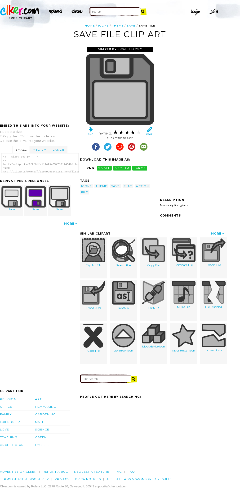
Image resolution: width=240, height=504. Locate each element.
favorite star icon (184, 338)
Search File (123, 252)
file (84, 192)
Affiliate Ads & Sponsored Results (139, 479)
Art (38, 399)
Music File (184, 295)
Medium (40, 149)
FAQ (131, 471)
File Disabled (214, 295)
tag (118, 471)
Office (6, 406)
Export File (214, 252)
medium (122, 168)
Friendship (10, 422)
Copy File (153, 252)
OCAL (123, 49)
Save (11, 198)
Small (21, 149)
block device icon (153, 336)
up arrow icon (123, 338)
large (140, 168)
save (131, 25)
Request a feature (91, 471)
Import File (93, 295)
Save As (123, 295)
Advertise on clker (18, 471)
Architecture (13, 445)
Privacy (62, 479)
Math (39, 422)
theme (118, 25)
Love (4, 429)
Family (6, 414)
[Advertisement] (40, 82)
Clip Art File (93, 252)
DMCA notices (88, 479)
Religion (8, 399)
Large (58, 149)
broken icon (214, 338)
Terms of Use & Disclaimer (24, 479)
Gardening (45, 414)
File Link (153, 295)
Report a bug (55, 471)
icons (103, 25)
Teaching (8, 437)
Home (90, 25)
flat (128, 186)
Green (41, 437)
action (142, 186)
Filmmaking (45, 406)
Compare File (184, 252)
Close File (93, 338)
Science (42, 429)
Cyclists (42, 445)
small (104, 168)
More (69, 223)
